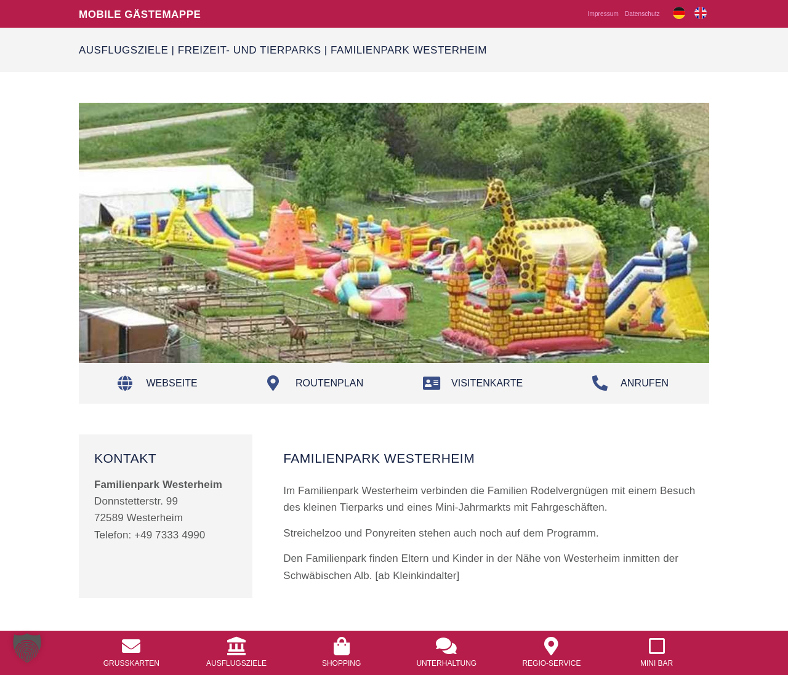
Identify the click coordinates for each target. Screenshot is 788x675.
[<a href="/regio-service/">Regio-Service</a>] (551, 646)
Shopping (341, 663)
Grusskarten (131, 663)
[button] (27, 648)
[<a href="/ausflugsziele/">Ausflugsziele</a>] (236, 646)
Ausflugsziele (123, 49)
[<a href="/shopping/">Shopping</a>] (341, 646)
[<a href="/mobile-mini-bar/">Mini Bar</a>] (657, 646)
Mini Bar (656, 663)
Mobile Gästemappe (140, 14)
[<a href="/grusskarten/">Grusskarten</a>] (131, 646)
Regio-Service (551, 663)
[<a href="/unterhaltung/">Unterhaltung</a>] (446, 646)
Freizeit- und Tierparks (249, 49)
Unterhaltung (446, 663)
